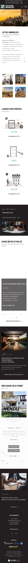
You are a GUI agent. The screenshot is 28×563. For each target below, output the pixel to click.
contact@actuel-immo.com (14, 520)
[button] (7, 463)
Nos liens (20, 555)
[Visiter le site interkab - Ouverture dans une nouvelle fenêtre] (18, 543)
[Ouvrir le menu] (26, 6)
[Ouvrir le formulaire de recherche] (22, 7)
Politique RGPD (11, 556)
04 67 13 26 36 (14, 518)
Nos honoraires (17, 554)
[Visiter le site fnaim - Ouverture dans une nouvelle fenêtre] (8, 543)
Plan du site (9, 554)
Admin (15, 555)
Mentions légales (9, 555)
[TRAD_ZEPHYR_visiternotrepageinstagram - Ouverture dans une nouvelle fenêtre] (16, 533)
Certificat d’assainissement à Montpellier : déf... (14, 284)
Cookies (18, 556)
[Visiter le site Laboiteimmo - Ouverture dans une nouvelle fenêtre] (14, 559)
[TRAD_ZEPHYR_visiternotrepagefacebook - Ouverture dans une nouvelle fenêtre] (11, 533)
